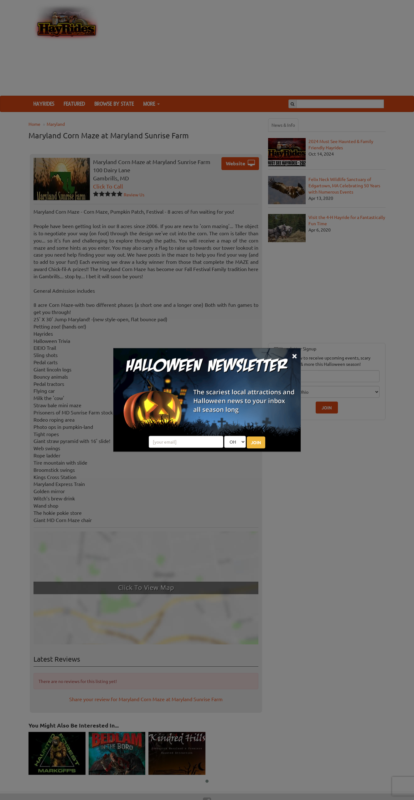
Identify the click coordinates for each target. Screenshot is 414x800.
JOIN (256, 442)
